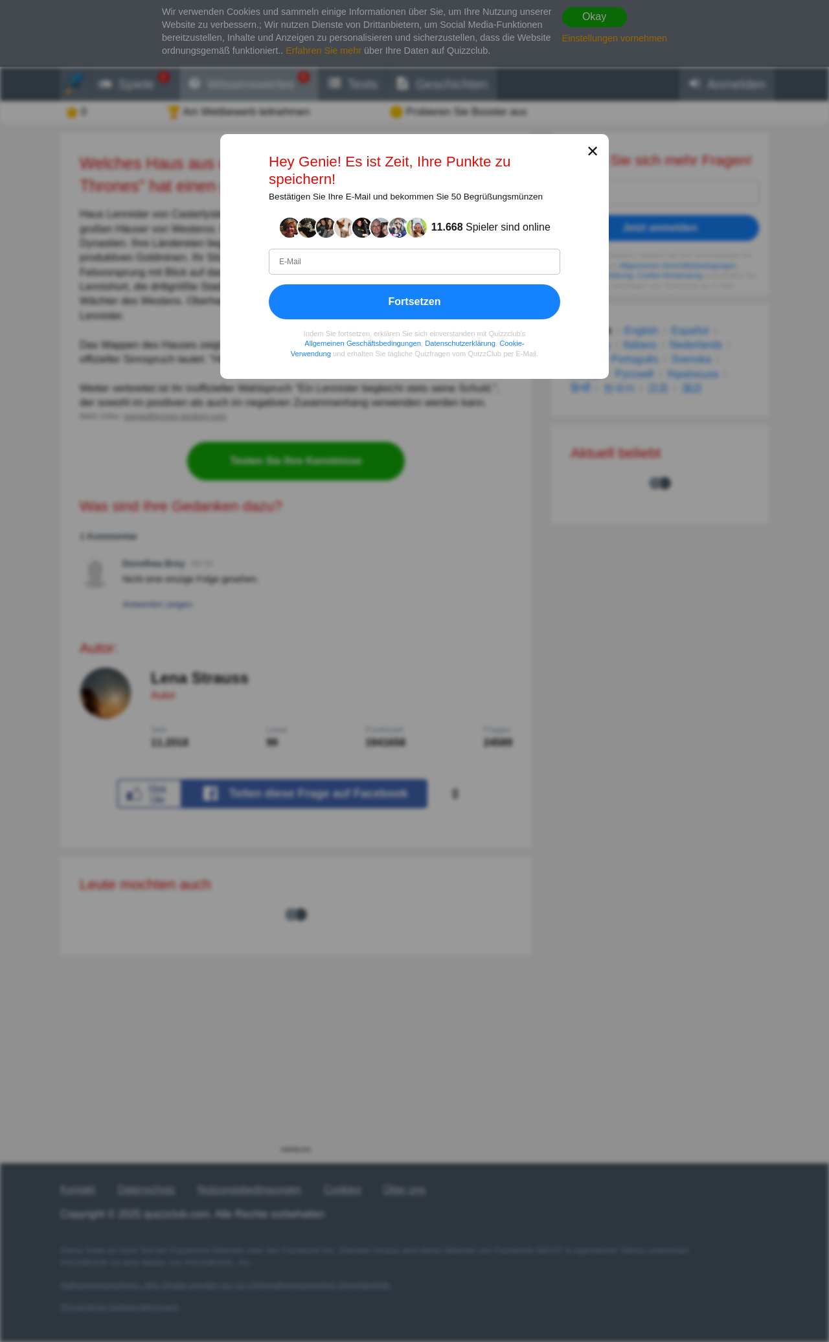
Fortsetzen (415, 301)
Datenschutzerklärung (460, 343)
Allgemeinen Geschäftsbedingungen (362, 343)
